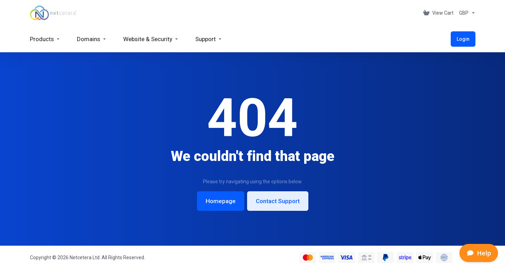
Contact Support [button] (278, 201)
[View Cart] (438, 13)
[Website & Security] (151, 39)
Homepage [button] (221, 201)
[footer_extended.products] (45, 39)
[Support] (208, 39)
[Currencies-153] (465, 13)
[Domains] (92, 39)
